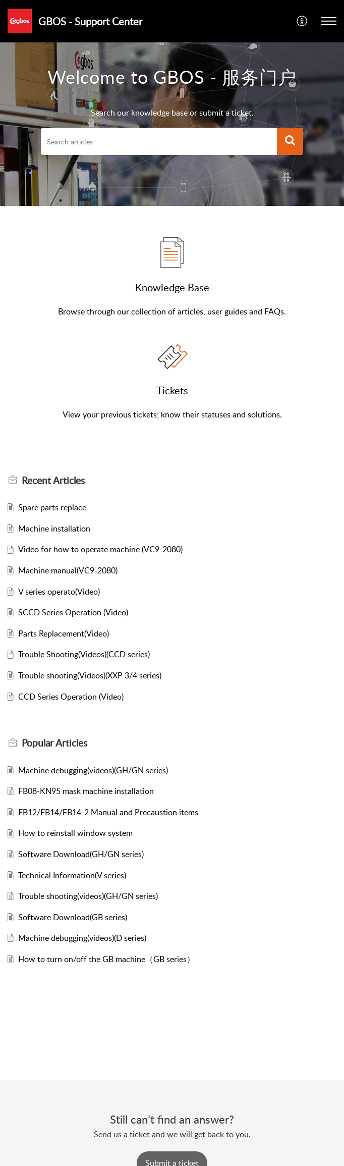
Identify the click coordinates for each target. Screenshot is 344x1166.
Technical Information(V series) (72, 875)
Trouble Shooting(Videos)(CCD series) (84, 654)
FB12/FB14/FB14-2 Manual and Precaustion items (108, 812)
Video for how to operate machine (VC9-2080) (100, 549)
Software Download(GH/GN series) (81, 854)
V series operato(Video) (59, 591)
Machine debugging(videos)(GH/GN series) (93, 770)
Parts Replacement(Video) (63, 633)
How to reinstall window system (75, 832)
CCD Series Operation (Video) (71, 696)
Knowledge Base (172, 287)
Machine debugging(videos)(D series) (82, 937)
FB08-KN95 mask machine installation (86, 791)
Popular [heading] (54, 743)
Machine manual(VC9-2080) (68, 570)
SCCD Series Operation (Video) (73, 612)
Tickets (172, 390)
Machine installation (54, 528)
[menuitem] (302, 21)
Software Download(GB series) (72, 917)
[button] (302, 21)
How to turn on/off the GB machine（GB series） (106, 959)
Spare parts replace (52, 507)
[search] (159, 141)
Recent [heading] (53, 480)
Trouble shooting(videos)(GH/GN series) (88, 896)
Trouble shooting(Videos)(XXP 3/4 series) (89, 675)
